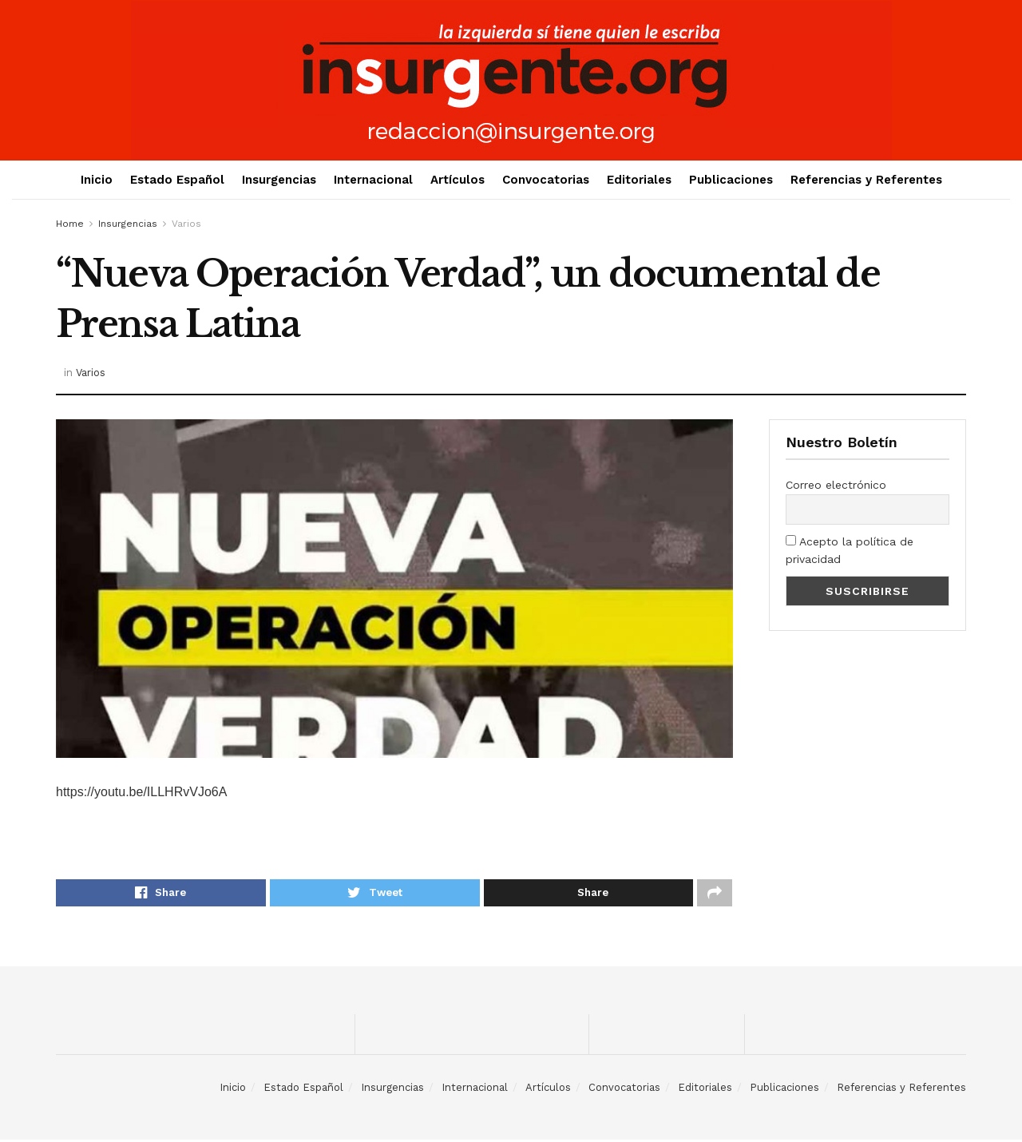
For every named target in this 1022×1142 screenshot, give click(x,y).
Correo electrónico (836, 484)
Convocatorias (545, 179)
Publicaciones (731, 179)
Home (70, 223)
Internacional (373, 179)
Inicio (97, 179)
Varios (186, 223)
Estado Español (177, 179)
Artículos (457, 179)
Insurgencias (279, 179)
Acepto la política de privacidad (849, 550)
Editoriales (639, 179)
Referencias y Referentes (866, 179)
